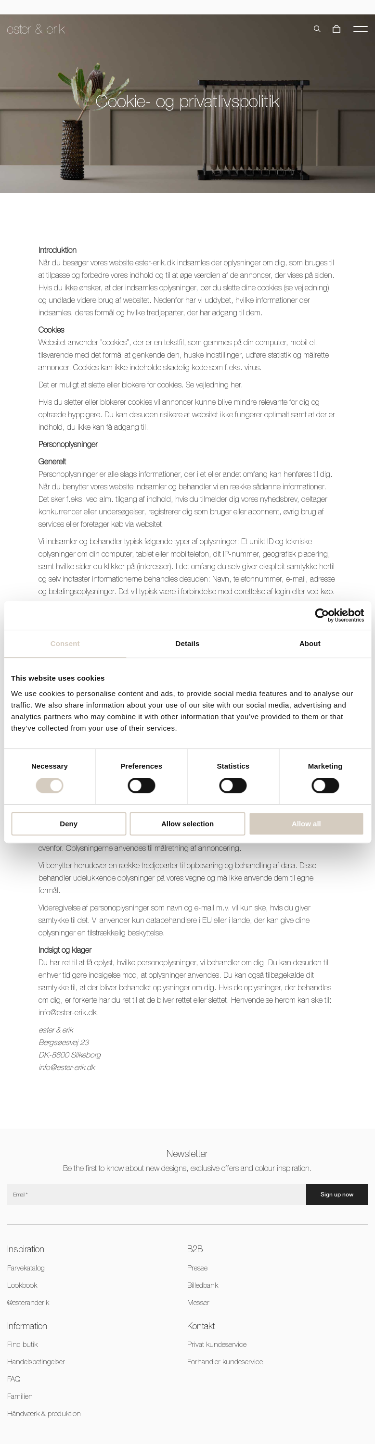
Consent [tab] (65, 643)
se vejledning (306, 287)
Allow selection (187, 824)
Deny (69, 824)
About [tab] (310, 643)
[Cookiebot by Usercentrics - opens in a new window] (322, 615)
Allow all (306, 824)
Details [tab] (188, 643)
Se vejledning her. (214, 384)
